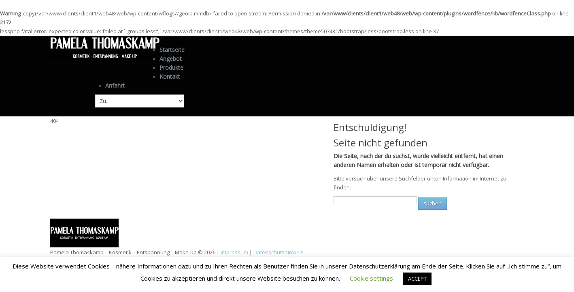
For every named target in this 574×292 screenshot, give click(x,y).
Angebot (170, 58)
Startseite (172, 50)
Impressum (234, 251)
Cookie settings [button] (371, 278)
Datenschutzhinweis (278, 251)
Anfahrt (115, 84)
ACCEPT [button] (417, 278)
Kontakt (169, 75)
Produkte (171, 67)
